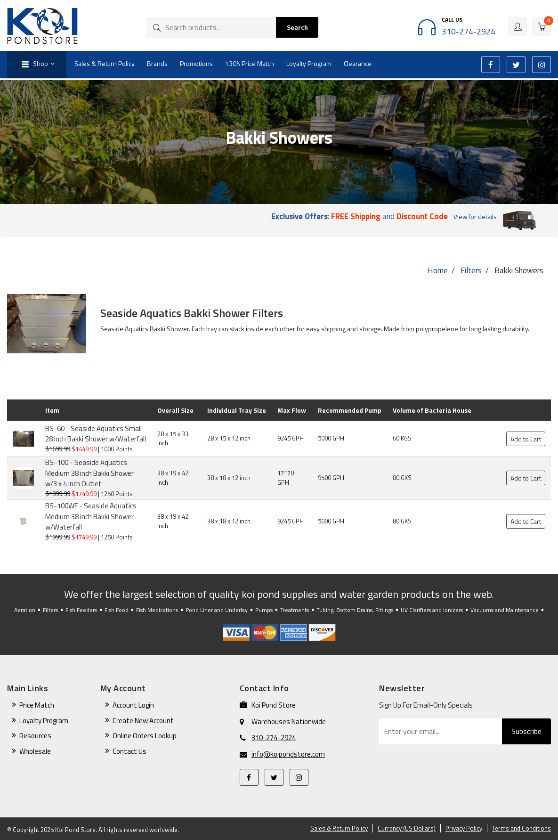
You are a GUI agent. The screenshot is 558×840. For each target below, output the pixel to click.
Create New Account (143, 720)
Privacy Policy (463, 828)
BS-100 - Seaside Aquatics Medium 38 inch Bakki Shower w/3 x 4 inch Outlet (89, 473)
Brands (157, 63)
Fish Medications (157, 609)
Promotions (196, 63)
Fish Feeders (81, 609)
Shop (33, 64)
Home (438, 270)
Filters (471, 270)
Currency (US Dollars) (407, 828)
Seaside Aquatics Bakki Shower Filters (191, 312)
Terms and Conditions (521, 828)
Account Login (133, 705)
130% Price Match (249, 63)
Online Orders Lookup (145, 735)
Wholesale (35, 751)
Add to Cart (525, 439)
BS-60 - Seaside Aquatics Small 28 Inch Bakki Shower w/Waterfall (95, 434)
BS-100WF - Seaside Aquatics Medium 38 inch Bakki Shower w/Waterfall (91, 516)
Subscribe (526, 731)
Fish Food (117, 609)
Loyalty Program (309, 63)
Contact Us (129, 751)
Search (297, 27)
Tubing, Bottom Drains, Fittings (354, 609)
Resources (35, 735)
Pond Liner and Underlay (217, 609)
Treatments (294, 609)
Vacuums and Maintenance (504, 609)
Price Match (36, 705)
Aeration (24, 609)
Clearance (358, 63)
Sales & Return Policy (104, 63)
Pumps (264, 609)
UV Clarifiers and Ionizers (432, 609)
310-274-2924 (273, 738)
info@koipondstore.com (288, 754)
